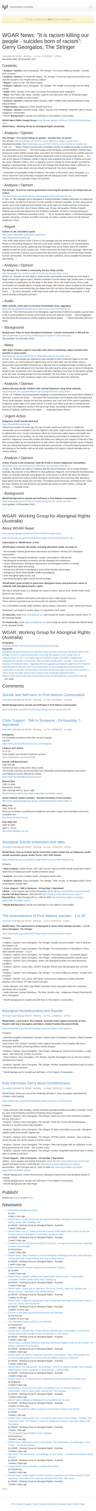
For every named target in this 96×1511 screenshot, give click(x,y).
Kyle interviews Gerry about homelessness (36, 1083)
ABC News (43, 670)
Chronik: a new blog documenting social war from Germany (35, 1312)
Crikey (32, 673)
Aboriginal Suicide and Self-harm (27, 652)
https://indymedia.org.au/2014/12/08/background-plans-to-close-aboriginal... (37, 335)
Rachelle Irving (22, 673)
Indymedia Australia (21, 6)
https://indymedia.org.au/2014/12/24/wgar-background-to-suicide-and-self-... (37, 501)
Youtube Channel (47, 1504)
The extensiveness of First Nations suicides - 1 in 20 (43, 916)
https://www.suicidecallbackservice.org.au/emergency (27, 743)
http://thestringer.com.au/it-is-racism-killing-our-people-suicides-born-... (47, 141)
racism (46, 652)
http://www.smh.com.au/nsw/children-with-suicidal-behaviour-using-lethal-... (37, 391)
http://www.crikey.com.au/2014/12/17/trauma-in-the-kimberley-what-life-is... (37, 466)
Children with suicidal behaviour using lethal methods (62, 676)
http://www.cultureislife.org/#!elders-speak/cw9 (23, 234)
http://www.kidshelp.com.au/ (15, 831)
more (4, 1489)
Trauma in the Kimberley (47, 673)
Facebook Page (64, 1504)
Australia (6, 646)
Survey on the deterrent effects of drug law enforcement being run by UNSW (43, 1409)
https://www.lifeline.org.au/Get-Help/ (19, 757)
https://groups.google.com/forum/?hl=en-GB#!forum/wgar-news (31, 533)
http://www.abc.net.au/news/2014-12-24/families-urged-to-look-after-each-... (37, 356)
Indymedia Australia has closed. (23, 1210)
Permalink (7, 700)
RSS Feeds (16, 1504)
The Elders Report (50, 658)
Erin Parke (33, 670)
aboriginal (6, 652)
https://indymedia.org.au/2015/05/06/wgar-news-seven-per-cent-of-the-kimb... (38, 1101)
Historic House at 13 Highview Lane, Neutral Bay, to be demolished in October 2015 (47, 1379)
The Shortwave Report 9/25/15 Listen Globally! (30, 1433)
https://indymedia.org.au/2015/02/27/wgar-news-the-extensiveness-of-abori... (38, 933)
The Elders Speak (68, 658)
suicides (54, 652)
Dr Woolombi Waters (74, 652)
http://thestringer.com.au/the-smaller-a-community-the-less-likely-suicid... (36, 273)
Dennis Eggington (48, 664)
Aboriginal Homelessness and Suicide (32, 1011)
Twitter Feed (79, 1504)
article (17, 1198)
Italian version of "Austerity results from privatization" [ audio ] (36, 1267)
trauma (61, 652)
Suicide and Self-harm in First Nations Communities (43, 695)
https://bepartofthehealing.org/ (16, 237)
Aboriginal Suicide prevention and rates (33, 842)
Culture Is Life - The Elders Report (25, 658)
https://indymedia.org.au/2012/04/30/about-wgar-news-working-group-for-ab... (38, 538)
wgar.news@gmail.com (32, 615)
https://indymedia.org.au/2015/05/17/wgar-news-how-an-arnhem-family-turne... (38, 859)
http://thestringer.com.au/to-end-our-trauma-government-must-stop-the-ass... (37, 196)
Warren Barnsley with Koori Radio (26, 667)
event (30, 1198)
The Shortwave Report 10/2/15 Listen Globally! (30, 1321)
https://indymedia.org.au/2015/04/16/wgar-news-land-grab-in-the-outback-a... (38, 1028)
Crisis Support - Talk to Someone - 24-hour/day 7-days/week (41, 722)
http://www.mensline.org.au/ (15, 817)
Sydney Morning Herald (26, 676)
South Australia (35, 646)
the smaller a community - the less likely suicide (35, 661)
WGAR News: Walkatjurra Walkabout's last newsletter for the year (38, 1400)
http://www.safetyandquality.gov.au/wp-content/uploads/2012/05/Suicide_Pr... (38, 801)
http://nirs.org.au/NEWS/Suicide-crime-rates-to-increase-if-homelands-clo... (37, 309)
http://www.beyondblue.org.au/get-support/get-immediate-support (32, 793)
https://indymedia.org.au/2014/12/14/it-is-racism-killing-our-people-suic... (55, 144)
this (50, 19)
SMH (12, 676)
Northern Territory (19, 646)
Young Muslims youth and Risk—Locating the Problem (33, 1466)
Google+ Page (30, 1504)
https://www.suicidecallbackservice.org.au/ (21, 777)
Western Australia (50, 646)
